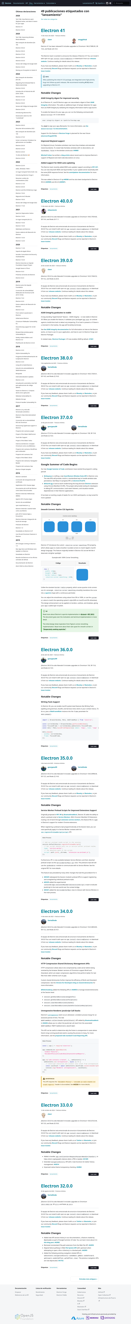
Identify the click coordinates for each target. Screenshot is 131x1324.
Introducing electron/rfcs (23, 112)
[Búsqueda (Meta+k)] (121, 3)
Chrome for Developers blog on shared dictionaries (74, 983)
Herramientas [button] (38, 3)
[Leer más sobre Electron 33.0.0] (93, 1174)
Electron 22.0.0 (20, 165)
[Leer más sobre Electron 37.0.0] (93, 637)
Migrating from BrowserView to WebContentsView (25, 84)
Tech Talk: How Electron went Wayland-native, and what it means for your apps (26, 21)
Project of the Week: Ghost (24, 457)
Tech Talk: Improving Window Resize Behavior (25, 38)
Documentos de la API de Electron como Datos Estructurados (26, 489)
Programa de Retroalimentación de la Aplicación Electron (26, 358)
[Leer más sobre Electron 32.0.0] (93, 1267)
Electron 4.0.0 (20, 350)
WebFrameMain (56, 711)
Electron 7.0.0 (20, 298)
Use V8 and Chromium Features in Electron (26, 535)
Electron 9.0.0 (20, 271)
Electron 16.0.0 (20, 216)
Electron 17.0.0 (20, 206)
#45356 (75, 1084)
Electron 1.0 (19, 528)
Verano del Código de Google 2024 (26, 106)
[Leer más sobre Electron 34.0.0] (93, 1093)
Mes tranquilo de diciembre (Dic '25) (25, 44)
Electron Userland (21, 476)
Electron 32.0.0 (20, 97)
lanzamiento (53, 189)
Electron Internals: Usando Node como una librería (26, 510)
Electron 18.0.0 (20, 199)
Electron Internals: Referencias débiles (25, 495)
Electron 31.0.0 (20, 100)
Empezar (18, 1292)
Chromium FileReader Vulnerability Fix (26, 323)
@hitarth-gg (48, 484)
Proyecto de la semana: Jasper (25, 431)
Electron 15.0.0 (20, 223)
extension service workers (70, 820)
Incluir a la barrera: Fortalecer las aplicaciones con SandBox (26, 141)
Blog (30, 3)
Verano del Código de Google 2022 (26, 203)
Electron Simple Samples (23, 469)
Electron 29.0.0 (20, 109)
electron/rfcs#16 (79, 481)
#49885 (76, 151)
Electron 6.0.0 (20, 301)
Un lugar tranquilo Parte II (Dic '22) (26, 172)
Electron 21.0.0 (20, 183)
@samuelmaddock (70, 815)
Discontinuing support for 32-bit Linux (26, 328)
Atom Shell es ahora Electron (24, 566)
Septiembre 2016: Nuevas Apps (25, 485)
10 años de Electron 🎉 (23, 155)
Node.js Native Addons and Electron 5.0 (24, 339)
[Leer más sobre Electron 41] (93, 189)
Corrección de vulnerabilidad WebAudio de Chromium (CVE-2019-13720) (25, 293)
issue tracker (45, 71)
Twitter (79, 1140)
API (27, 3)
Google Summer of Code (55, 469)
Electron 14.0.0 (20, 226)
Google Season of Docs (23, 268)
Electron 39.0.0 (20, 48)
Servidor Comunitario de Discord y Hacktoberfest (26, 255)
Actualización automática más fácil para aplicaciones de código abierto (26, 385)
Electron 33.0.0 (20, 88)
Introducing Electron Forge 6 (24, 175)
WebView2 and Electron (23, 229)
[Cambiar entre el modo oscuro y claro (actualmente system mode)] (110, 3)
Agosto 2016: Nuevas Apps (24, 499)
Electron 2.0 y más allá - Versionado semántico (23, 411)
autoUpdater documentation (79, 172)
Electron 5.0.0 (20, 310)
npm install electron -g (23, 505)
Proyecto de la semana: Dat (24, 454)
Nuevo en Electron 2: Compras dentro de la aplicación (25, 392)
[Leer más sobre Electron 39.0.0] (93, 346)
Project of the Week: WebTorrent (26, 434)
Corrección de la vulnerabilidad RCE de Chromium (25, 421)
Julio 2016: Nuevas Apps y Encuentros (23, 515)
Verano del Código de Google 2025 (26, 64)
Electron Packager (58, 339)
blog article (65, 155)
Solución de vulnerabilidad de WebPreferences (25, 369)
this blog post (49, 1242)
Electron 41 (19, 27)
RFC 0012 (91, 614)
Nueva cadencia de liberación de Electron (26, 233)
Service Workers (64, 817)
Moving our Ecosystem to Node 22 (26, 70)
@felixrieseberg (46, 990)
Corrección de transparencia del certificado (25, 481)
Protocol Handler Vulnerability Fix (26, 402)
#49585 (48, 182)
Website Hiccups (21, 399)
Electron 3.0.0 (20, 362)
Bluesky (79, 66)
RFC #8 (59, 815)
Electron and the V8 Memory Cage (26, 190)
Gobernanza (81, 1292)
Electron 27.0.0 (20, 137)
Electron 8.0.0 (20, 278)
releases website (55, 232)
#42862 (79, 1167)
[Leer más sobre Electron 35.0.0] (93, 899)
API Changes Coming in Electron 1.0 (26, 545)
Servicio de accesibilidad (23, 502)
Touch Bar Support (21, 437)
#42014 (56, 1164)
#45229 (46, 882)
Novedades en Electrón (23, 554)
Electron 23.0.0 (20, 158)
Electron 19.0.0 (20, 193)
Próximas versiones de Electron (25, 275)
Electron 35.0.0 (20, 60)
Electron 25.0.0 (20, 149)
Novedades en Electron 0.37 (24, 531)
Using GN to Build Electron (24, 365)
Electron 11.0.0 (20, 248)
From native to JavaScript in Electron (24, 314)
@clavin (83, 614)
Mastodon (88, 66)
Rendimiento (40, 1292)
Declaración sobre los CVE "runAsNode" (24, 117)
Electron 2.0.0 (20, 380)
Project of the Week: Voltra (24, 440)
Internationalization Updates (24, 377)
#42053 (91, 1245)
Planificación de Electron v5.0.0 (25, 343)
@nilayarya (48, 476)
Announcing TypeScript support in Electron (26, 427)
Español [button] (99, 3)
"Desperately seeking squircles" (54, 629)
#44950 (74, 990)
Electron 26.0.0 (20, 145)
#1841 (91, 339)
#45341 (46, 890)
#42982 (57, 1242)
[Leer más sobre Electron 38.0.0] (93, 405)
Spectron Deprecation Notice (24, 213)
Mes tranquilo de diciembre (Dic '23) (25, 133)
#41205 (85, 1159)
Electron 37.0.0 (20, 54)
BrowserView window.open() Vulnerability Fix (24, 333)
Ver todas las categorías (49, 19)
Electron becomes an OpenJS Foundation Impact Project (24, 264)
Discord (54, 68)
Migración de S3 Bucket (23, 196)
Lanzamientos (88, 3)
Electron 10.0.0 (20, 260)
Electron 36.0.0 (20, 57)
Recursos (80, 1295)
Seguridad (39, 1295)
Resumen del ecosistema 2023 (25, 128)
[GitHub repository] (107, 3)
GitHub (101, 1292)
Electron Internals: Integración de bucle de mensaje (26, 520)
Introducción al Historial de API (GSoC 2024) (25, 92)
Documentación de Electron (24, 563)
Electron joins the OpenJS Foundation (23, 286)
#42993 (84, 1250)
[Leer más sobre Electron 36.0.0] (93, 746)
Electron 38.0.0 (20, 51)
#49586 (66, 179)
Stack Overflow (83, 1310)
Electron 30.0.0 (20, 103)
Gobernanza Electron (22, 318)
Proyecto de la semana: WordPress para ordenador (26, 450)
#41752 (60, 1261)
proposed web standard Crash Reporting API (71, 1036)
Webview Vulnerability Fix (23, 396)
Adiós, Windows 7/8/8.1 (23, 169)
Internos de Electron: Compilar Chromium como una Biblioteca (25, 445)
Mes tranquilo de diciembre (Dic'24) (24, 78)
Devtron (88, 484)
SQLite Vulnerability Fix (23, 353)
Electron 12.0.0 (20, 241)
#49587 (62, 182)
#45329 (46, 877)
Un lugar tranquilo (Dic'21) (24, 219)
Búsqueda (19, 373)
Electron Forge (64, 133)
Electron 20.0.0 (20, 187)
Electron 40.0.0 (20, 30)
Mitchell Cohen (46, 155)
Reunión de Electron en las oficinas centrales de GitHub (26, 559)
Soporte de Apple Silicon (23, 251)
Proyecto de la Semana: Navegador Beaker (26, 462)
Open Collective (104, 1295)
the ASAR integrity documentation (56, 329)
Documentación (18, 3)
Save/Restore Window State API (75, 476)
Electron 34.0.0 (20, 67)
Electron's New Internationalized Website (26, 416)
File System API (71, 1248)
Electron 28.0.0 (20, 125)
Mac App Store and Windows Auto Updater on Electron (26, 550)
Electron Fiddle (62, 1295)
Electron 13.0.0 (20, 237)
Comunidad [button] (50, 3)
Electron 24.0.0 (20, 152)
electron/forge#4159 (48, 136)
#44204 (45, 1023)
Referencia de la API (22, 1295)
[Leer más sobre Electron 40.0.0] (93, 248)
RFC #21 (95, 167)
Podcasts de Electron (22, 524)
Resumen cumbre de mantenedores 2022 (22, 179)
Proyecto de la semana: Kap (24, 466)
